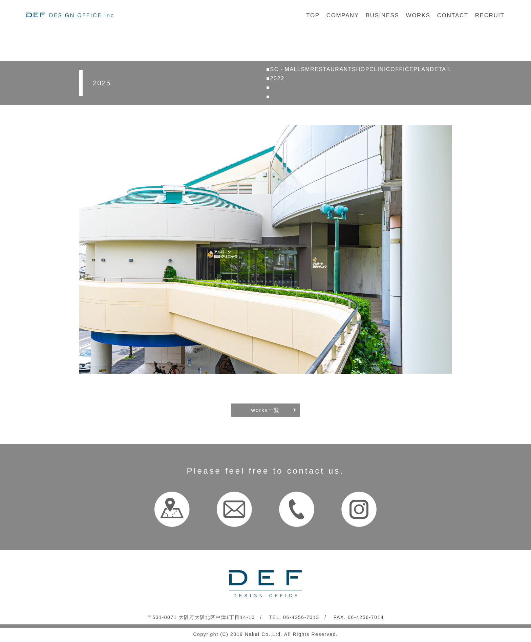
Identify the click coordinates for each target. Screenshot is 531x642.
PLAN (421, 69)
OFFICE (401, 69)
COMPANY (342, 15)
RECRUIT (490, 15)
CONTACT (452, 15)
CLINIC (379, 69)
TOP (312, 15)
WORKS (418, 15)
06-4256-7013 (301, 617)
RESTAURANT (331, 69)
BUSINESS (382, 15)
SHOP (360, 69)
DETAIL (441, 69)
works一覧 (265, 410)
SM (305, 69)
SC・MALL (285, 69)
